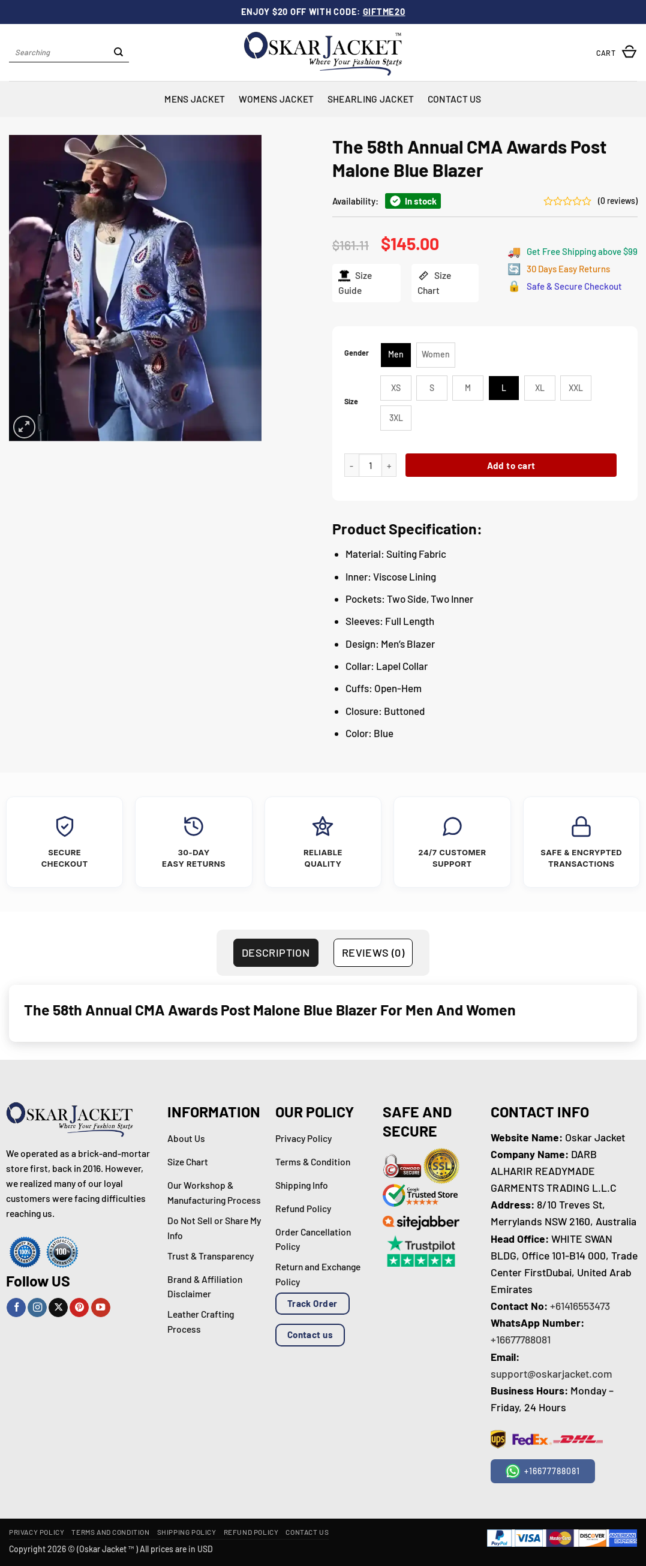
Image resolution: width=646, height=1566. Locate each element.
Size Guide (354, 282)
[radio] (396, 355)
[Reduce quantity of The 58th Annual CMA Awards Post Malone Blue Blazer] (351, 465)
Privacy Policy (36, 1532)
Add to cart (510, 465)
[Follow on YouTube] (100, 1308)
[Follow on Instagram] (37, 1308)
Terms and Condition (110, 1532)
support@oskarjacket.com (551, 1373)
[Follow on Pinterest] (79, 1308)
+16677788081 (521, 1339)
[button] (616, 52)
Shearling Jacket (370, 98)
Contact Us (455, 98)
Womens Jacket (276, 98)
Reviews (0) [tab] (373, 952)
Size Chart (434, 282)
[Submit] (118, 53)
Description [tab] (276, 952)
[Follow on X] (58, 1308)
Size (351, 401)
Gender (356, 353)
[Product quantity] (370, 465)
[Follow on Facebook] (16, 1308)
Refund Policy (251, 1532)
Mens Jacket (194, 98)
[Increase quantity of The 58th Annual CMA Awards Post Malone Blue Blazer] (388, 465)
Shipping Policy (187, 1532)
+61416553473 (580, 1305)
